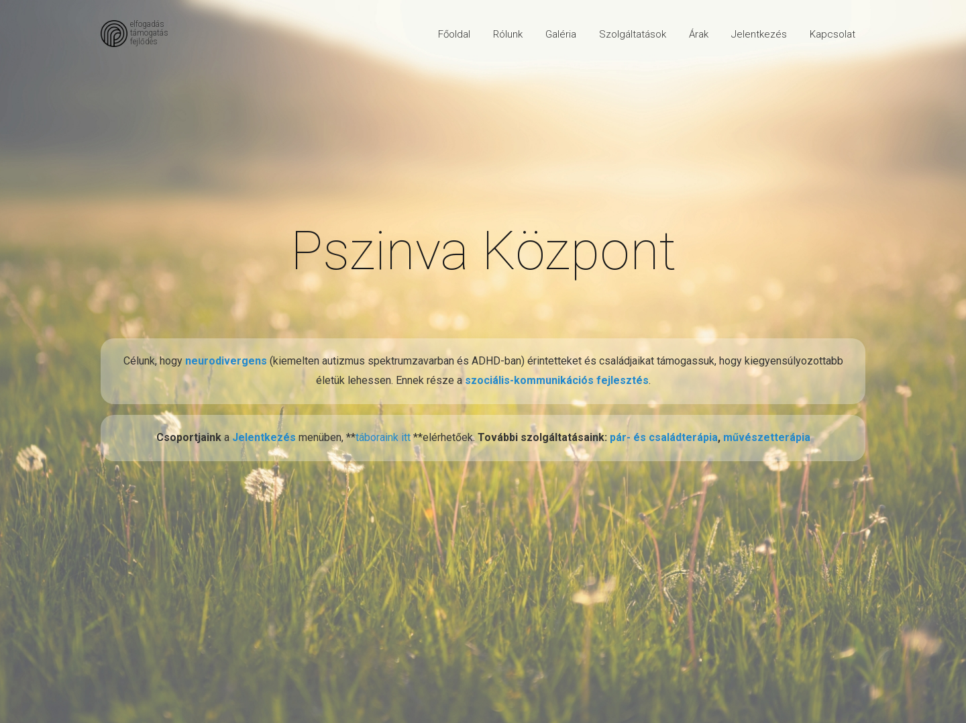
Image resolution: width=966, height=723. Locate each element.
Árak (698, 34)
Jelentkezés (759, 34)
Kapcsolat (832, 34)
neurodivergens (226, 360)
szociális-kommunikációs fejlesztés (557, 380)
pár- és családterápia (664, 437)
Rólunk (508, 34)
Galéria (560, 34)
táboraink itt (384, 437)
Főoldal (454, 34)
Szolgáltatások (632, 34)
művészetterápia (766, 437)
